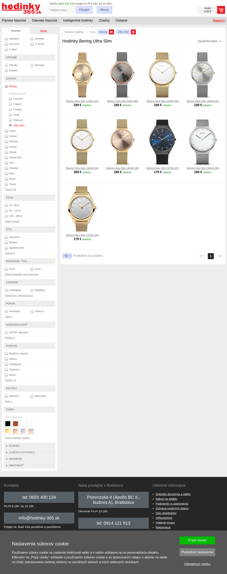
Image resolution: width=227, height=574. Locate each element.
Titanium (16, 120)
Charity (15, 109)
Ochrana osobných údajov (172, 508)
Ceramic (16, 98)
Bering (11, 86)
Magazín (219, 20)
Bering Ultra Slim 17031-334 (82, 235)
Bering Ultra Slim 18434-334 (82, 168)
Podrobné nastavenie (197, 552)
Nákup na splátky (166, 498)
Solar (14, 114)
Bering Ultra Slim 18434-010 (203, 101)
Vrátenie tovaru (165, 522)
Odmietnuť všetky (197, 564)
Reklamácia (163, 527)
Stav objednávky (166, 513)
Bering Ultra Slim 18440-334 (163, 101)
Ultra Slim (16, 125)
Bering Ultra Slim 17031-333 (82, 101)
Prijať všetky (197, 540)
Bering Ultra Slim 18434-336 (122, 168)
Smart (43, 30)
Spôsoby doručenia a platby (173, 494)
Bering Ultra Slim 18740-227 (163, 168)
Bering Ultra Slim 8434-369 (122, 101)
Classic (15, 104)
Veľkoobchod (164, 517)
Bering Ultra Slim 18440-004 (203, 168)
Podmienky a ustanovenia (172, 503)
